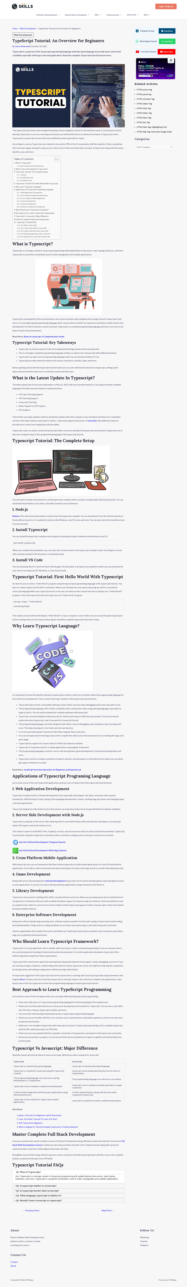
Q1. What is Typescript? (30, 226)
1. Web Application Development (33, 193)
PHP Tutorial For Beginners (31, 1123)
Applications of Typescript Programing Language (36, 190)
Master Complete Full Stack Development (34, 220)
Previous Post (31, 1210)
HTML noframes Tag (146, 99)
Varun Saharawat (22, 46)
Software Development (50, 15)
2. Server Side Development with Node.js (35, 196)
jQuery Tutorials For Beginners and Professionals (40, 1115)
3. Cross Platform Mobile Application (34, 199)
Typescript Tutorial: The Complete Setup (33, 172)
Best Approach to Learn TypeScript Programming (36, 213)
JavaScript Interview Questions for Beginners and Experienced (54, 770)
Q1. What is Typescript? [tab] (27, 1172)
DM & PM (131, 15)
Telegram (144, 1245)
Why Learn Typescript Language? (29, 187)
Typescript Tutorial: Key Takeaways (33, 166)
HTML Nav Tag (144, 122)
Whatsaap (144, 1237)
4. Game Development (28, 201)
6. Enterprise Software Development (34, 207)
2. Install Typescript (27, 178)
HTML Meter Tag (145, 113)
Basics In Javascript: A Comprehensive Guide (45, 337)
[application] (61, 14)
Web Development (23, 35)
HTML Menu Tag (144, 117)
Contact (14, 1262)
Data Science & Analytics (78, 15)
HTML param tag (144, 94)
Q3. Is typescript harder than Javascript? (36, 231)
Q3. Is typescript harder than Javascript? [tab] (36, 1191)
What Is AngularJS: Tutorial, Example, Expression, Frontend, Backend (49, 1127)
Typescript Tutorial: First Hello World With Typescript (38, 184)
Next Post (108, 1210)
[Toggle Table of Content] (58, 159)
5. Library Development (29, 204)
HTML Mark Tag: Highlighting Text (153, 127)
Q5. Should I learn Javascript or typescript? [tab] (38, 1200)
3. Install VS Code (26, 181)
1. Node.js (23, 175)
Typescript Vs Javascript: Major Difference (34, 216)
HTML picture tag (145, 89)
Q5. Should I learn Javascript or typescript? (37, 237)
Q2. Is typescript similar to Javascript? (35, 228)
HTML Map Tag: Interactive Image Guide (155, 131)
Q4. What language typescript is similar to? (37, 234)
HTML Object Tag (145, 103)
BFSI (144, 15)
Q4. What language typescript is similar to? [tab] (37, 1195)
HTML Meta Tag (144, 108)
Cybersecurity (113, 15)
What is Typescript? (24, 163)
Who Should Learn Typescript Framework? (33, 210)
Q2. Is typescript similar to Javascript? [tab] (35, 1186)
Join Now (167, 31)
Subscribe (166, 51)
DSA (98, 15)
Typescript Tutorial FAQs (27, 223)
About (13, 1266)
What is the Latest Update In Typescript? (33, 169)
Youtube (144, 1241)
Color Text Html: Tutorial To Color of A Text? (39, 1119)
